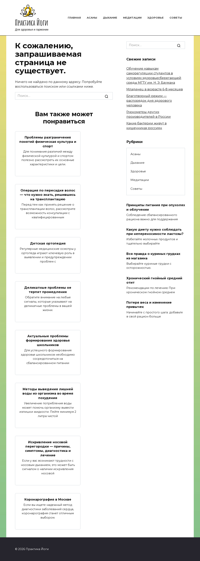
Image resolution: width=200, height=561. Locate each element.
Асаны (92, 17)
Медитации (132, 17)
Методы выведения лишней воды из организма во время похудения (47, 393)
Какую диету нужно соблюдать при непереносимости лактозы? (154, 231)
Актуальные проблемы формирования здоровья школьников (48, 340)
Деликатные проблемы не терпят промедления (47, 290)
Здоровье (155, 17)
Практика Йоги (31, 23)
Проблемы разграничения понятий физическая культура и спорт (47, 142)
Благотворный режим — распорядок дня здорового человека (149, 100)
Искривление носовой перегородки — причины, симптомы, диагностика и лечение (48, 448)
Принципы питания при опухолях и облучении (155, 207)
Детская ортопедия (48, 243)
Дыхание (110, 17)
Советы (176, 17)
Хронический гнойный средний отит (154, 280)
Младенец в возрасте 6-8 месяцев (154, 89)
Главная (74, 17)
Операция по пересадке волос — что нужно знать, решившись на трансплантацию (48, 194)
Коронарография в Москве (47, 499)
